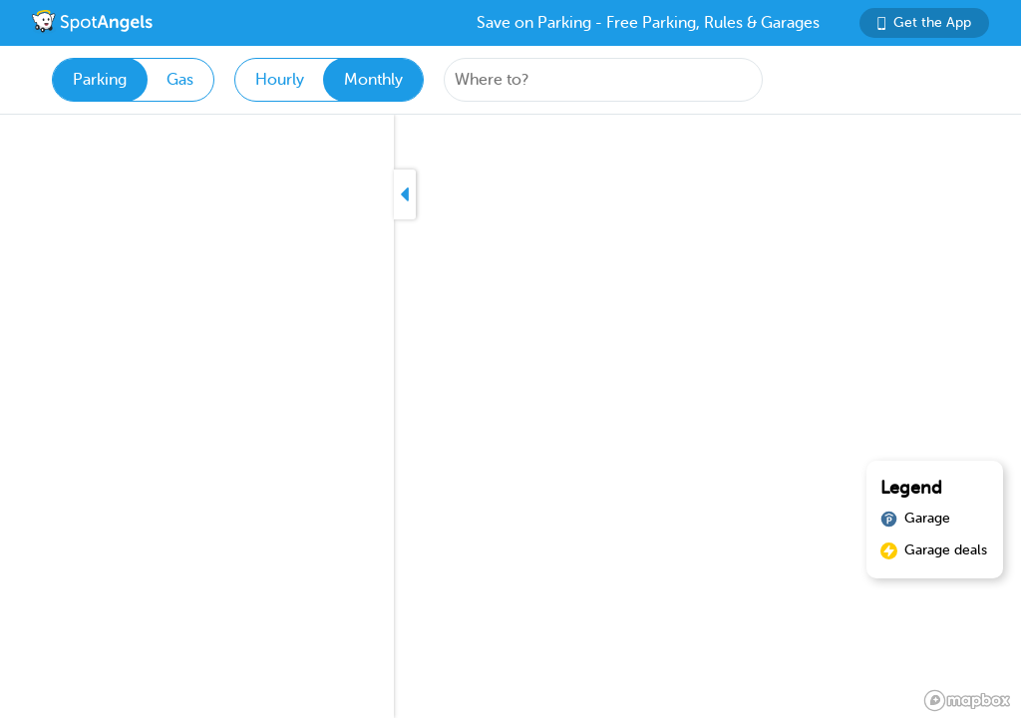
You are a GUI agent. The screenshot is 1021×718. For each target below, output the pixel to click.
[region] (510, 416)
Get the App (924, 22)
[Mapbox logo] (967, 700)
